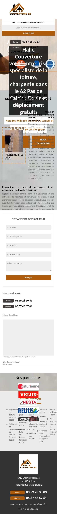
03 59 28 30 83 (25, 41)
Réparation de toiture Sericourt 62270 (11, 414)
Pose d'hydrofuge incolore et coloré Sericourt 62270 (52, 427)
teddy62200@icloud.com (21, 52)
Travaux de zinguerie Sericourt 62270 (42, 421)
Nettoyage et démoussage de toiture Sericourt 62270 (11, 432)
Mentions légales (28, 509)
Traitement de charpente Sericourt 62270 (32, 424)
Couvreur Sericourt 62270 (32, 412)
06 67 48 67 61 (25, 47)
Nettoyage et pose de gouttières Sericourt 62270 (21, 417)
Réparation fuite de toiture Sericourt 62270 (21, 436)
